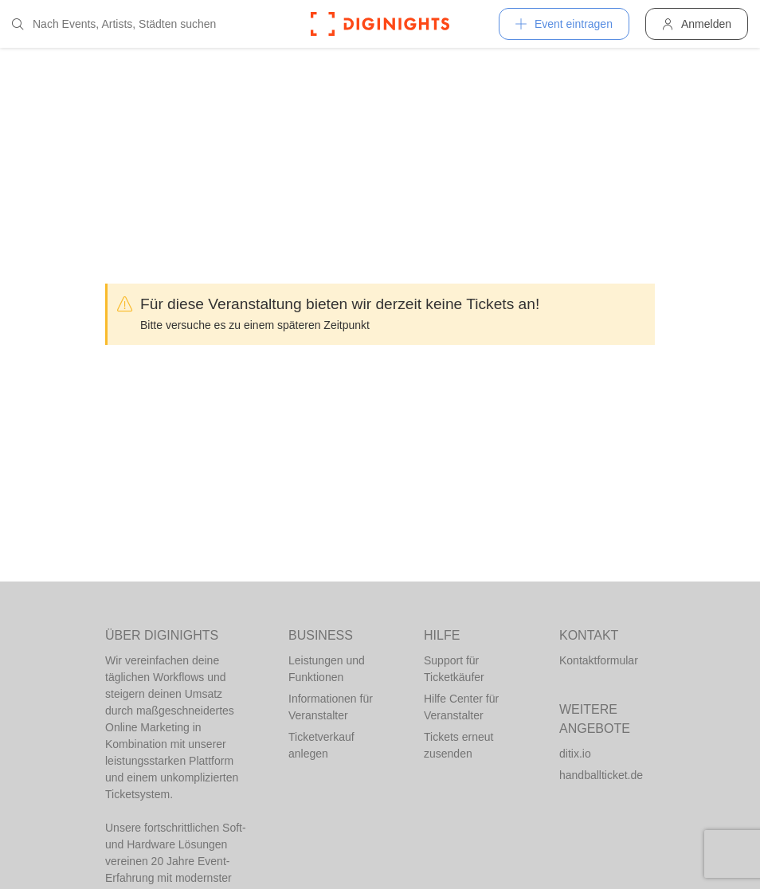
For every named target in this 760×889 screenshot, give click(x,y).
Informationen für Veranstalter (330, 707)
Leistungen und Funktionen (326, 668)
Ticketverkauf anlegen (321, 745)
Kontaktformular (598, 660)
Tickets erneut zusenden (458, 745)
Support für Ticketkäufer (454, 668)
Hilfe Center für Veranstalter (461, 707)
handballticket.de (601, 775)
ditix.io (575, 753)
